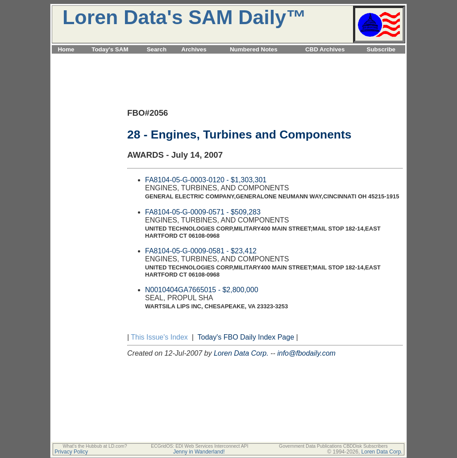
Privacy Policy (71, 452)
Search (156, 49)
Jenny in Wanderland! (199, 452)
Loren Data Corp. (241, 353)
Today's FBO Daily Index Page (246, 337)
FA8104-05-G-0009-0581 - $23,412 (201, 251)
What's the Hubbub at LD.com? (94, 446)
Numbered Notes (254, 49)
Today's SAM (109, 49)
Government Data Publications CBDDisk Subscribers (333, 446)
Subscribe (381, 49)
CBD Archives (325, 49)
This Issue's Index (159, 337)
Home (66, 49)
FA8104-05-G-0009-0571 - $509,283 (203, 212)
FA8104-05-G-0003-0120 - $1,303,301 (205, 180)
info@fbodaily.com (306, 353)
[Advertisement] (228, 58)
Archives (193, 49)
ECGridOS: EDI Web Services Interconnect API (199, 446)
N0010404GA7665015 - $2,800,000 (201, 290)
